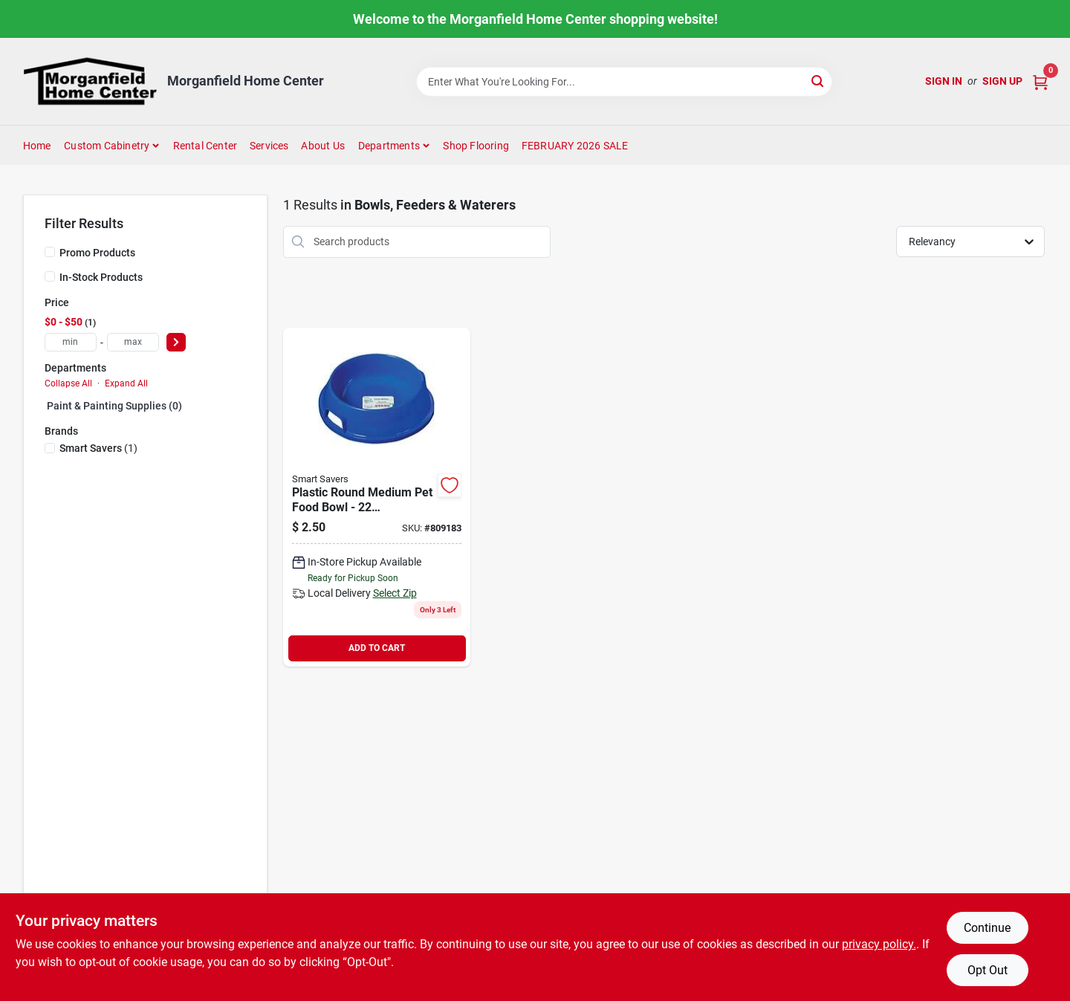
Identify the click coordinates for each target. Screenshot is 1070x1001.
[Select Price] (176, 342)
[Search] (818, 80)
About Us (323, 146)
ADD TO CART (376, 648)
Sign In (943, 81)
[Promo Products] (50, 252)
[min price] (71, 342)
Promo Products (97, 252)
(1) (98, 448)
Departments (389, 146)
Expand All (126, 383)
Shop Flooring (476, 146)
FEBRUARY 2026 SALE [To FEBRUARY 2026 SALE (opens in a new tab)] (575, 146)
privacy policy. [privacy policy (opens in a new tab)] (879, 944)
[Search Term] (624, 82)
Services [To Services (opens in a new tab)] (269, 146)
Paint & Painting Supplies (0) (114, 406)
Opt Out (987, 970)
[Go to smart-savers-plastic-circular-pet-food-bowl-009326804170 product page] (376, 497)
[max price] (133, 342)
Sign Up (1002, 81)
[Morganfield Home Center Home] (90, 81)
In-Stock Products (101, 277)
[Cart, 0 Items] (1040, 81)
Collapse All (68, 383)
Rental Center (205, 146)
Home (37, 146)
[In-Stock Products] (50, 276)
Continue (987, 928)
